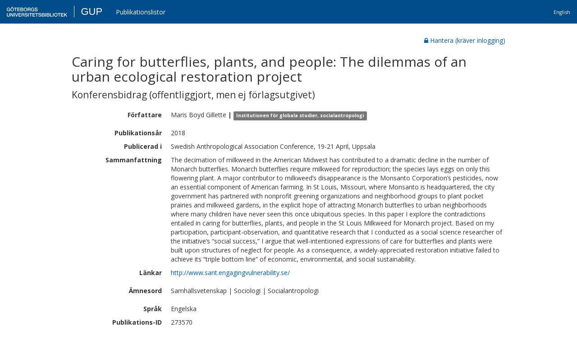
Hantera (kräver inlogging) (464, 40)
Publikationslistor (140, 12)
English (562, 12)
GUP (91, 11)
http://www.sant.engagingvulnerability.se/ (230, 272)
